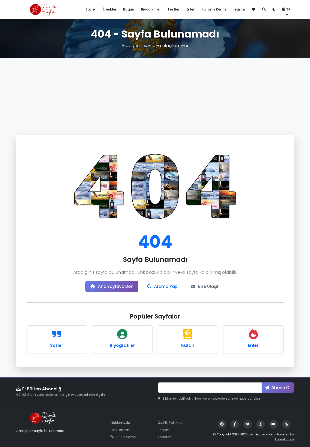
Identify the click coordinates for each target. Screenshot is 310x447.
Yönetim (165, 437)
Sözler (90, 9)
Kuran (187, 346)
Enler (190, 9)
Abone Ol (278, 388)
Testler (174, 9)
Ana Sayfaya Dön (110, 287)
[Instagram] (260, 424)
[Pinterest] (222, 424)
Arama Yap (162, 287)
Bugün (128, 9)
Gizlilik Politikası (170, 422)
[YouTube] (273, 424)
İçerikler (109, 9)
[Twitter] (247, 424)
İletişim (239, 9)
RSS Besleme (123, 437)
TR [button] (286, 9)
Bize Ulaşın (207, 287)
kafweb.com (284, 439)
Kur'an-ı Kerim (213, 9)
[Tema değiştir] (274, 9)
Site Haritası (120, 430)
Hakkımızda (120, 422)
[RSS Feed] (286, 424)
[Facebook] (235, 424)
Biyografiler (151, 9)
